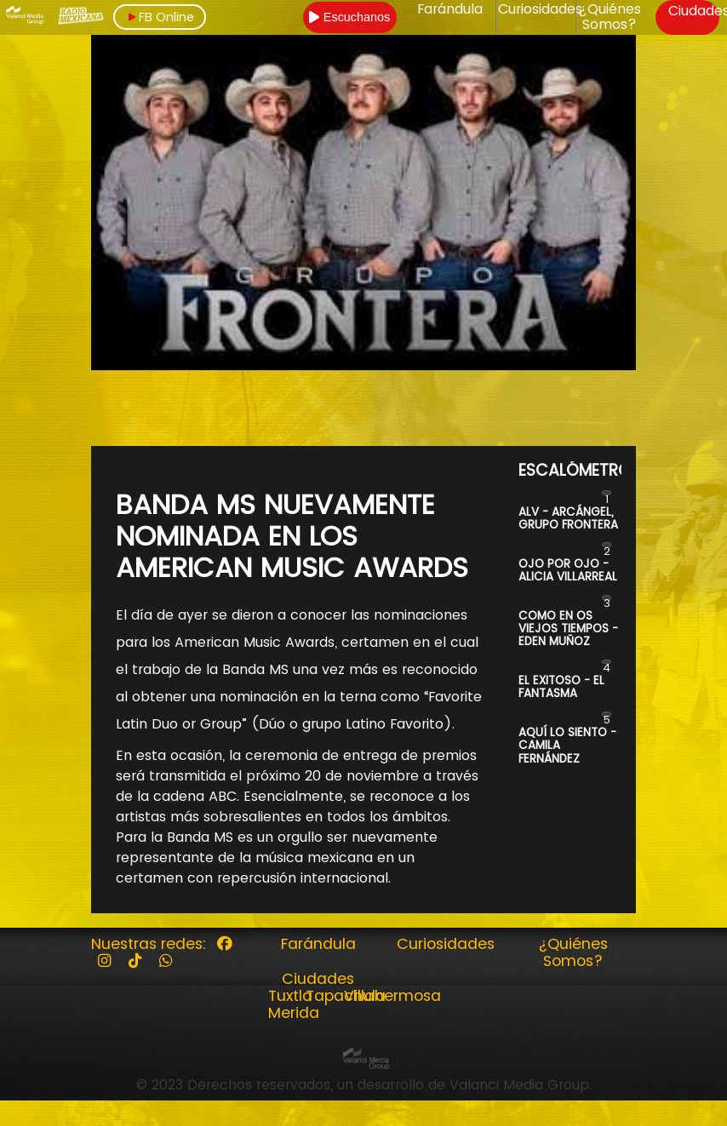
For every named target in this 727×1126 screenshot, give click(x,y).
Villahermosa (392, 996)
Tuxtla (290, 996)
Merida (293, 1013)
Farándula (450, 9)
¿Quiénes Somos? (609, 17)
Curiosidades (540, 9)
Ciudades (318, 979)
